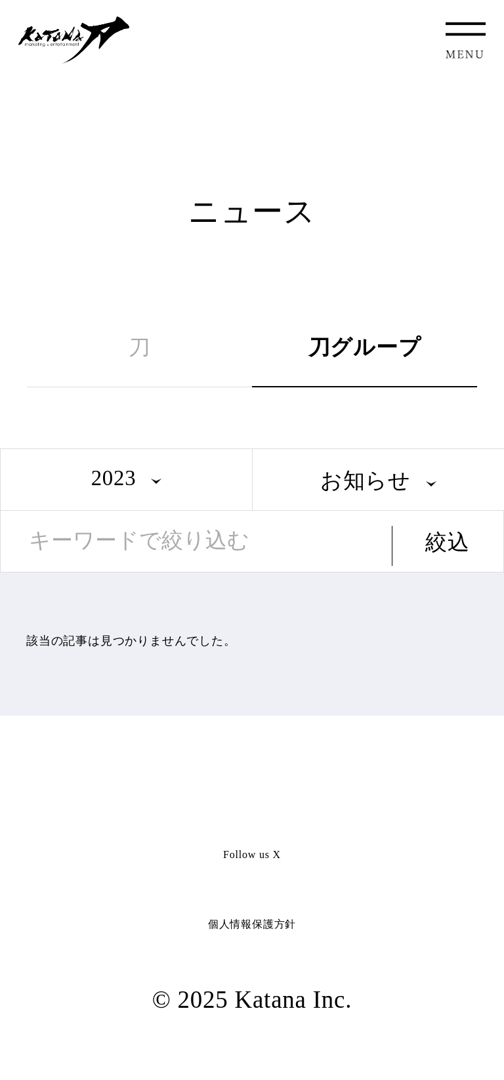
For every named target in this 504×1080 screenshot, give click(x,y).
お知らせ (365, 480)
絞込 (447, 542)
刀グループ (364, 347)
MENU (466, 40)
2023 (113, 478)
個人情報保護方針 (252, 924)
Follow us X (252, 854)
